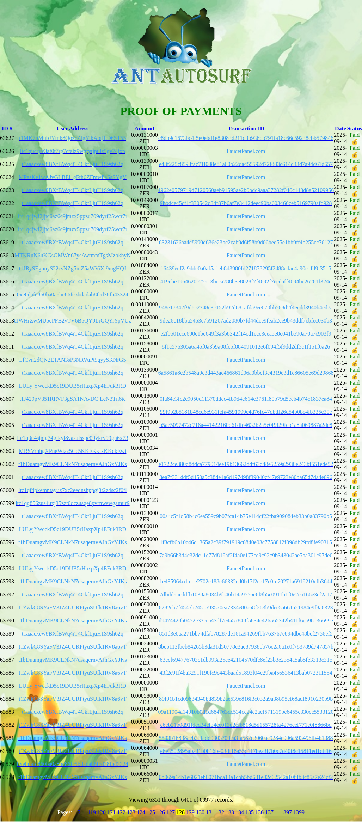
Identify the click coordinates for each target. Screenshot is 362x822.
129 (191, 812)
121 (112, 812)
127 (171, 812)
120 (102, 812)
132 (221, 812)
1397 (286, 812)
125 (152, 812)
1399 (299, 812)
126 (161, 812)
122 (122, 812)
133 (230, 812)
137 (270, 812)
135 (250, 812)
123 (132, 812)
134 (240, 812)
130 (201, 812)
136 (260, 812)
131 (211, 812)
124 (142, 812)
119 (91, 812)
